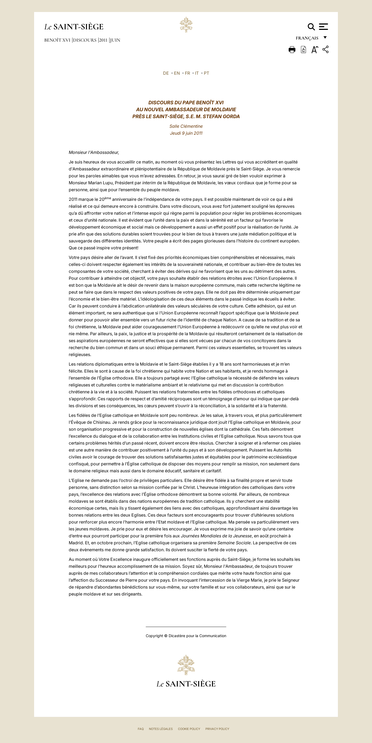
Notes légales (161, 729)
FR (187, 73)
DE (166, 73)
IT (197, 73)
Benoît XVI (57, 40)
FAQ (141, 729)
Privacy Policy (217, 729)
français (307, 39)
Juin (115, 40)
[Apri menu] (323, 26)
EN (177, 73)
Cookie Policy (189, 729)
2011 (103, 40)
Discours (85, 40)
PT (206, 73)
